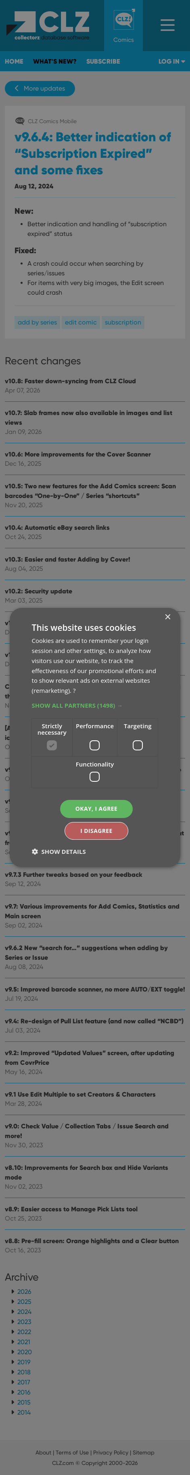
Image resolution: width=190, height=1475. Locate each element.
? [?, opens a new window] (74, 690)
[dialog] (95, 737)
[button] (95, 705)
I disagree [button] (96, 831)
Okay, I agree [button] (96, 808)
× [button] (167, 617)
